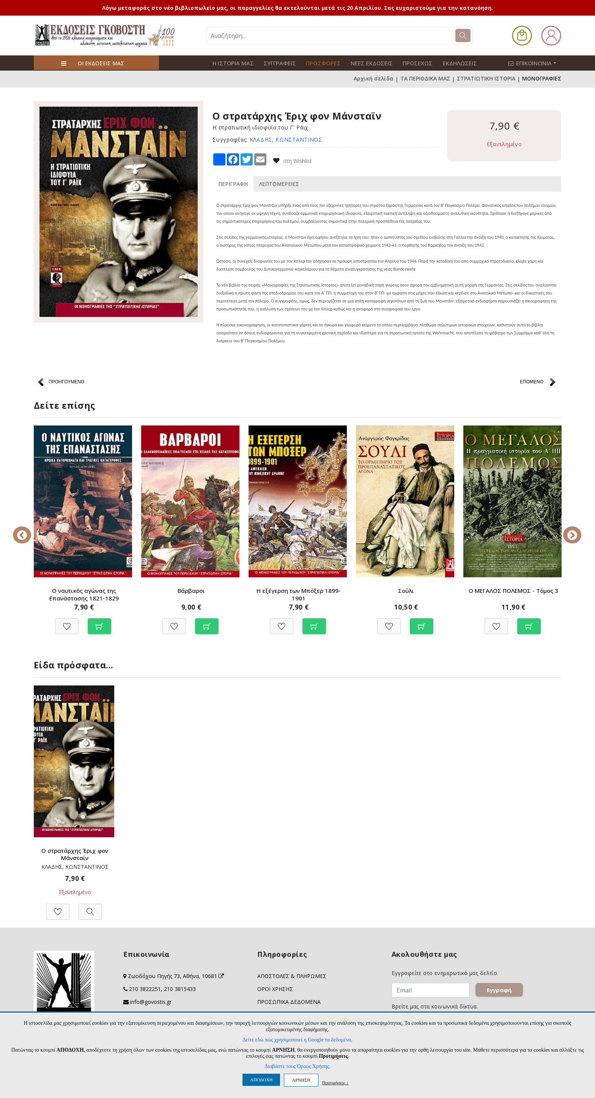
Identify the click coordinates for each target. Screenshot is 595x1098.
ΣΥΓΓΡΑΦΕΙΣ (276, 62)
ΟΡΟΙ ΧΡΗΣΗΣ (275, 988)
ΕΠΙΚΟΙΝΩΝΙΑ (536, 62)
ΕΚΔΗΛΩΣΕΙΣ (447, 62)
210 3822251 (145, 988)
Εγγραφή (500, 991)
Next (567, 529)
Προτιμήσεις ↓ (335, 1082)
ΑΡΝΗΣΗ (301, 1080)
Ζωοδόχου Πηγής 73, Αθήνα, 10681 (176, 976)
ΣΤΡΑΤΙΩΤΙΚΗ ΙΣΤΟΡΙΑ (486, 78)
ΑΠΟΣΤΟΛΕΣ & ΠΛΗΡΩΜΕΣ (291, 976)
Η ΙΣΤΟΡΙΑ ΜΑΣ (232, 62)
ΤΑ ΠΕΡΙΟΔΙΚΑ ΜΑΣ (425, 78)
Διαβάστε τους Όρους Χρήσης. (297, 1066)
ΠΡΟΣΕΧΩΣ (407, 62)
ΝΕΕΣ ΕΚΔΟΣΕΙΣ (363, 62)
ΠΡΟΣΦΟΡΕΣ (317, 62)
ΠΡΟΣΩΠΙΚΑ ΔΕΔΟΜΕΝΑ (289, 1001)
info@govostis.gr (151, 1001)
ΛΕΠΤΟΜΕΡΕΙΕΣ (279, 183)
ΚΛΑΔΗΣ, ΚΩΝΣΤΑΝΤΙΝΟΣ (286, 138)
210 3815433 (180, 988)
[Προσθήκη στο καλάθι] (99, 622)
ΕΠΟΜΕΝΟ (531, 381)
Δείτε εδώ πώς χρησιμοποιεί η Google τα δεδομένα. (297, 1040)
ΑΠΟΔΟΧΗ (261, 1079)
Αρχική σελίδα (374, 78)
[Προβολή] (90, 907)
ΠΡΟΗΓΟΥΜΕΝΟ (66, 381)
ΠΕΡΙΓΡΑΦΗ (233, 183)
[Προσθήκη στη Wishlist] (66, 622)
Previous (28, 529)
